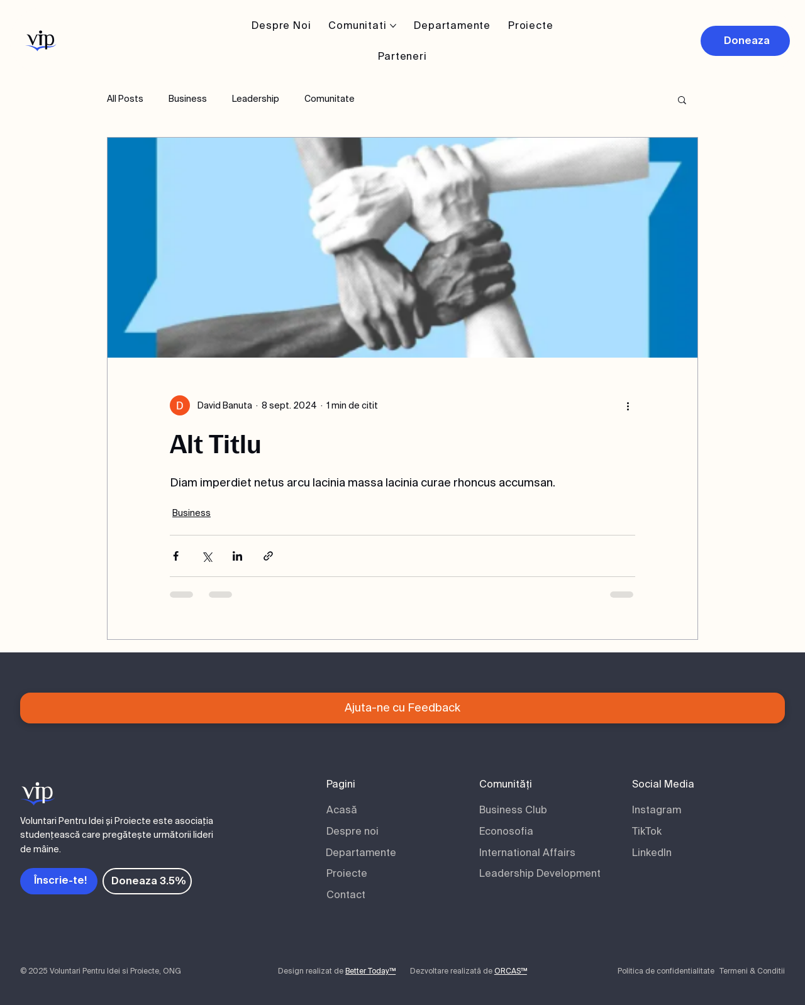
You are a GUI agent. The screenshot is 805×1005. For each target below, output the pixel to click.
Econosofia (506, 831)
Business (188, 98)
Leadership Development (540, 873)
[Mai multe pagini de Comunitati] (393, 26)
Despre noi (352, 831)
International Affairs (527, 852)
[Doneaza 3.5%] (147, 881)
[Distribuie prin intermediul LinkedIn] (237, 556)
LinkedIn (652, 852)
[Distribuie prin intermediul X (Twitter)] (207, 556)
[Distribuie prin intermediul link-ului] (268, 556)
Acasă (341, 809)
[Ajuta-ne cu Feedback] (402, 708)
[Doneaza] (745, 41)
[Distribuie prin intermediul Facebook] (176, 556)
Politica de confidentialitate (666, 971)
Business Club (513, 809)
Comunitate (329, 98)
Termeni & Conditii (752, 971)
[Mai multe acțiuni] (627, 405)
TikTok (647, 831)
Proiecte (346, 873)
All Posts (125, 98)
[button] (682, 99)
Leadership (255, 98)
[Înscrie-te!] (58, 881)
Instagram (656, 809)
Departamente (361, 852)
